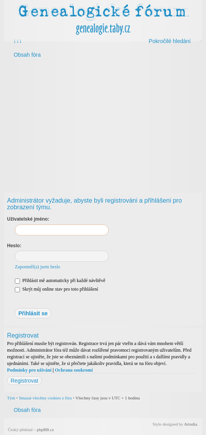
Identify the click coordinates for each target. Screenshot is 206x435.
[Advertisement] (103, 124)
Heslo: (14, 245)
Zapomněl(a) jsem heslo (37, 267)
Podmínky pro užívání (29, 370)
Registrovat (24, 380)
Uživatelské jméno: (28, 219)
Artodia (190, 424)
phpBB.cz (45, 429)
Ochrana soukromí (74, 370)
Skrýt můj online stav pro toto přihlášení (56, 289)
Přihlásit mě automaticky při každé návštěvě (60, 280)
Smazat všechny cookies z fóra (45, 397)
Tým (11, 397)
